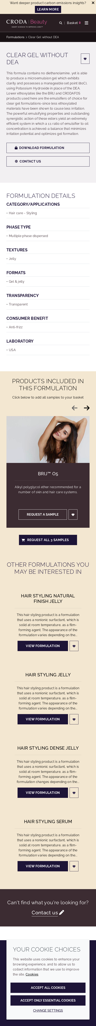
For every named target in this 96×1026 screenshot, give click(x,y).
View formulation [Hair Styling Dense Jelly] (43, 793)
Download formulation (39, 148)
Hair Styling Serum (48, 821)
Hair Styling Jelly (48, 674)
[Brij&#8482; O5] (48, 439)
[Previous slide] (74, 408)
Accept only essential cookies (48, 1000)
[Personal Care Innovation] (27, 22)
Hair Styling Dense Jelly (48, 748)
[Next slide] (87, 408)
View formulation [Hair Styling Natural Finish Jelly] (43, 646)
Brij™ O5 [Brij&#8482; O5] (48, 473)
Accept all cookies (48, 988)
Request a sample (43, 514)
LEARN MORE (48, 9)
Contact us (28, 161)
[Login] (85, 59)
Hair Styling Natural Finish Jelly (48, 598)
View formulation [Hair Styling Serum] (43, 866)
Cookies (32, 974)
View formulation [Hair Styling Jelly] (43, 719)
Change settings (48, 1010)
